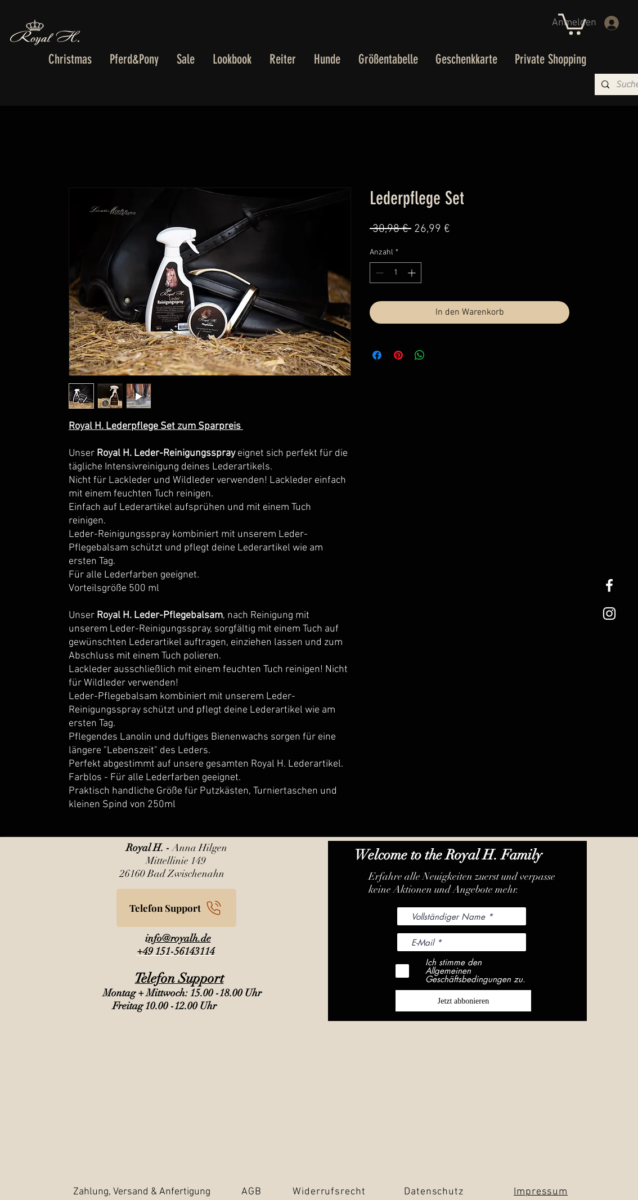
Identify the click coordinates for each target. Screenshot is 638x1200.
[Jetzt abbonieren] (463, 1000)
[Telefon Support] (176, 908)
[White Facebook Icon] (609, 585)
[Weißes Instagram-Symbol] (609, 613)
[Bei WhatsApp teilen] (419, 355)
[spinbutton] (395, 273)
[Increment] (413, 273)
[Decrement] (378, 273)
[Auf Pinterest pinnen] (398, 355)
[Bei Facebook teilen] (377, 355)
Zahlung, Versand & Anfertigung (141, 1192)
